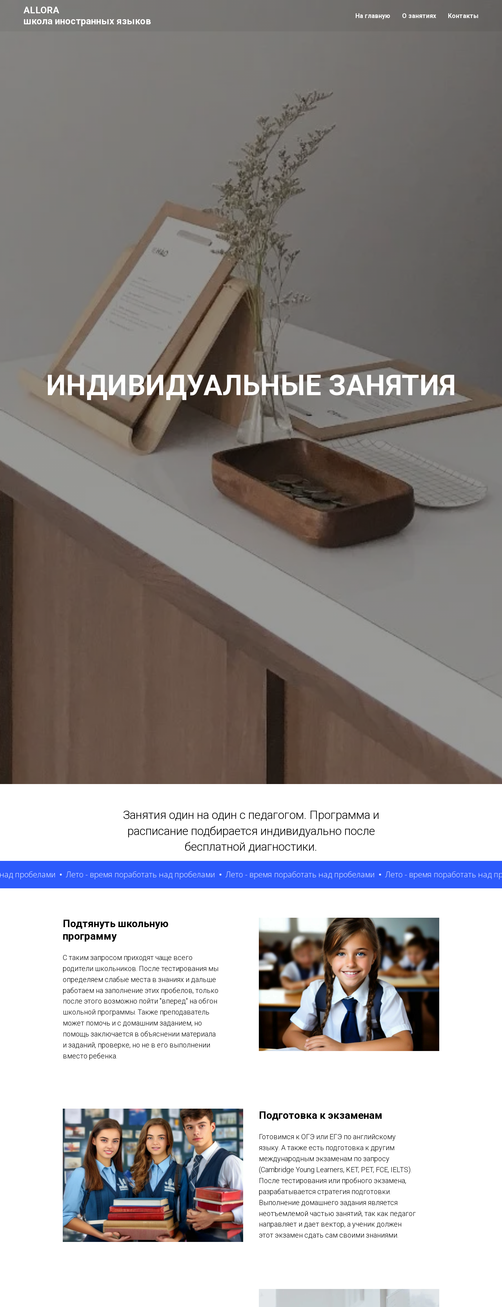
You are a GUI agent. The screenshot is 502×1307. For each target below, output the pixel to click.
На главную (372, 16)
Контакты (463, 16)
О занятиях (419, 16)
